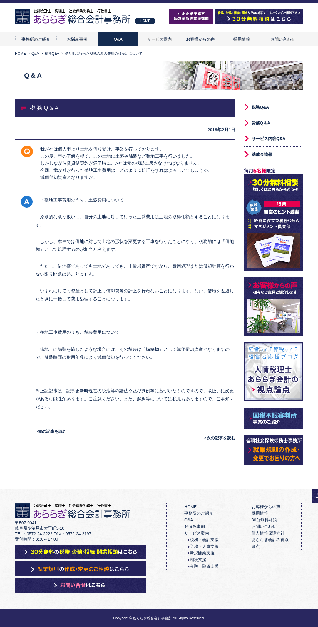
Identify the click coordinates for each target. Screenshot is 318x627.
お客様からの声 (200, 39)
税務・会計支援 (204, 539)
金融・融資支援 (204, 566)
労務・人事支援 (204, 546)
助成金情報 (262, 154)
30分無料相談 (264, 520)
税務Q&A (260, 107)
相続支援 (198, 559)
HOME (145, 21)
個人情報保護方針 (268, 533)
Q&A (118, 39)
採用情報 (241, 39)
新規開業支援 (202, 553)
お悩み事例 (77, 39)
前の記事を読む (52, 431)
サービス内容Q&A (268, 138)
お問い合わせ (282, 39)
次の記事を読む (221, 438)
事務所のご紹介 (35, 39)
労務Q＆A (261, 123)
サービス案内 (159, 39)
